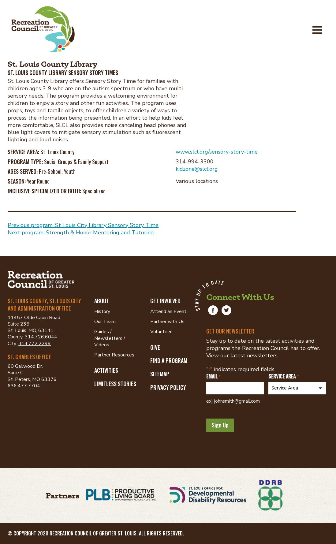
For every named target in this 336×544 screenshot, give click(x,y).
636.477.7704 (24, 385)
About (101, 301)
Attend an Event (168, 311)
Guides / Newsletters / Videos (109, 338)
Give (155, 347)
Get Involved (165, 301)
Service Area (283, 376)
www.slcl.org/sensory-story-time (217, 151)
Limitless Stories (115, 384)
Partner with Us (167, 321)
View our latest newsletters (242, 355)
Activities (106, 370)
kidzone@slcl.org (197, 169)
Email (213, 376)
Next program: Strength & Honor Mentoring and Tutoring (81, 232)
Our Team (105, 321)
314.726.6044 (41, 336)
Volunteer (161, 331)
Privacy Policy (168, 387)
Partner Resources (114, 355)
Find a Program (168, 360)
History (102, 311)
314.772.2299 (34, 343)
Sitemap (159, 374)
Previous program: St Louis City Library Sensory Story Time (83, 225)
